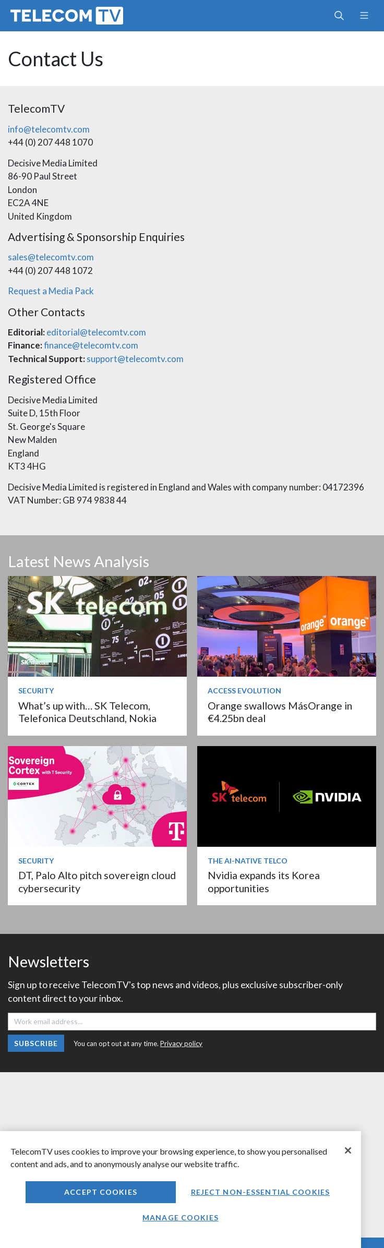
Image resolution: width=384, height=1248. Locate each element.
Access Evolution (244, 690)
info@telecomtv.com (49, 129)
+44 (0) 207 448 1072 (50, 270)
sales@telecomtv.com (51, 256)
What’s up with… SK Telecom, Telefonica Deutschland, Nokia (87, 712)
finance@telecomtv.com (91, 345)
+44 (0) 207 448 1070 (50, 142)
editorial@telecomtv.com (96, 332)
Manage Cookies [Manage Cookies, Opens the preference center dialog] (180, 1217)
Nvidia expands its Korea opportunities (264, 881)
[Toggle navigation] (364, 15)
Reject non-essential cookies (260, 1191)
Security (36, 690)
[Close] (348, 1150)
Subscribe (36, 1043)
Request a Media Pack (51, 290)
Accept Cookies (100, 1191)
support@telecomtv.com (135, 358)
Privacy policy (181, 1043)
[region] (180, 1189)
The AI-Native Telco (247, 860)
